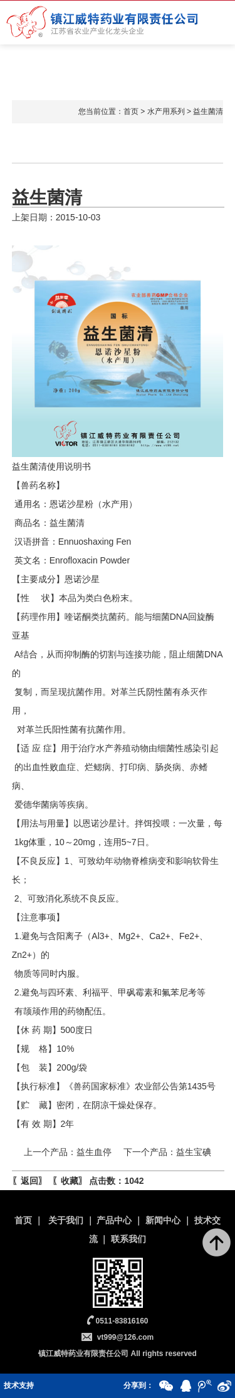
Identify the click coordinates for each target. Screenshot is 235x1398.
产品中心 (114, 1220)
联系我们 (128, 1239)
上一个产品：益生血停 (68, 1152)
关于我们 (65, 1220)
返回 (29, 1181)
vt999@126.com (125, 1337)
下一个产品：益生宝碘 (167, 1152)
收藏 (69, 1181)
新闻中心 (162, 1220)
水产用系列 (166, 111)
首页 (130, 111)
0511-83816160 (121, 1321)
